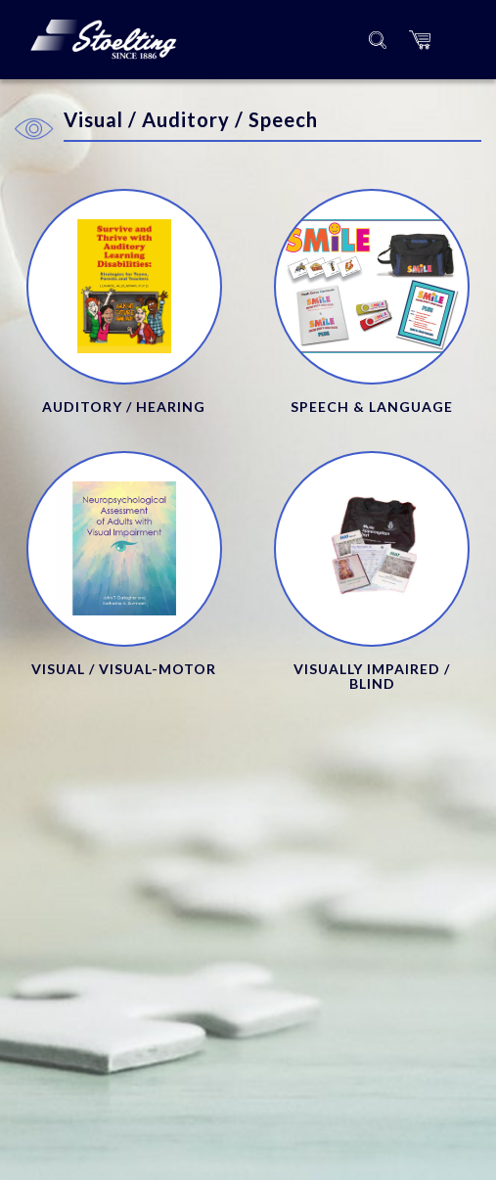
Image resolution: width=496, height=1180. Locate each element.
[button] (419, 40)
